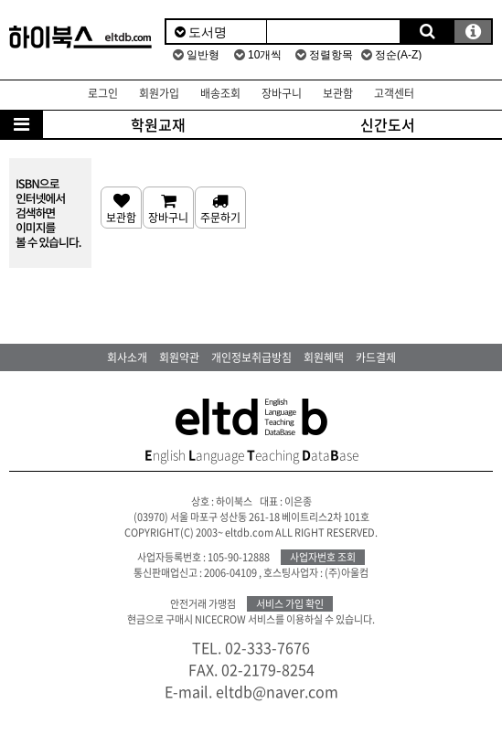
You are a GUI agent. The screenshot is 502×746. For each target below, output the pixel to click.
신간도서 (387, 124)
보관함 (338, 93)
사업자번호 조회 (323, 557)
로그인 (103, 93)
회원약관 (179, 357)
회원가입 (159, 93)
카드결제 (376, 357)
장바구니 (282, 93)
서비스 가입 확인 (290, 604)
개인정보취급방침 (251, 357)
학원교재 (158, 124)
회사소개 (127, 357)
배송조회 (220, 93)
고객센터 (394, 93)
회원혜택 (324, 357)
